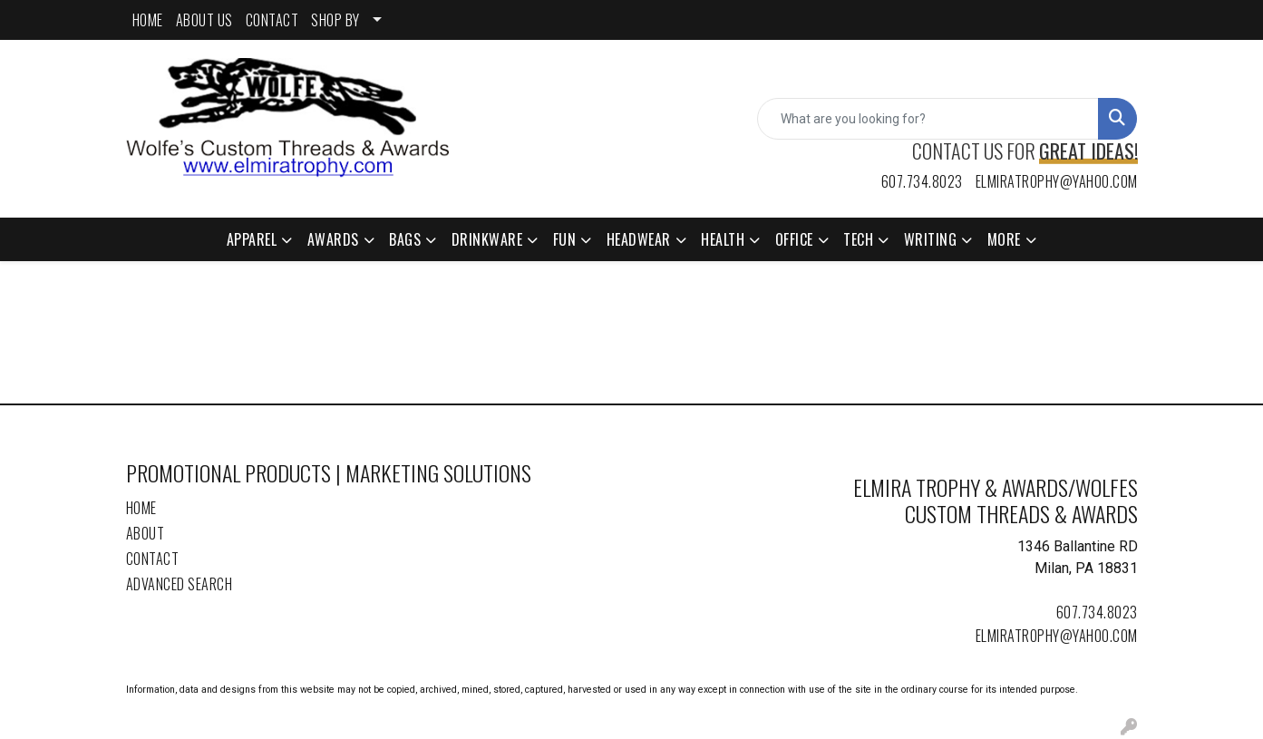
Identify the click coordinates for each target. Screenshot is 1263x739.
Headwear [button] (639, 239)
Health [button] (722, 239)
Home (141, 508)
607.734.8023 (922, 181)
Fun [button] (565, 239)
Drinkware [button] (487, 239)
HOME (147, 20)
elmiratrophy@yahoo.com (1057, 181)
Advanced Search (179, 584)
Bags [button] (405, 239)
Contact (153, 558)
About (145, 533)
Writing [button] (930, 239)
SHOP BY (335, 20)
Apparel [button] (252, 239)
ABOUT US (204, 20)
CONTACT (272, 20)
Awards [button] (333, 239)
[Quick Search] (928, 119)
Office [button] (794, 239)
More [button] (1004, 239)
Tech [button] (858, 239)
